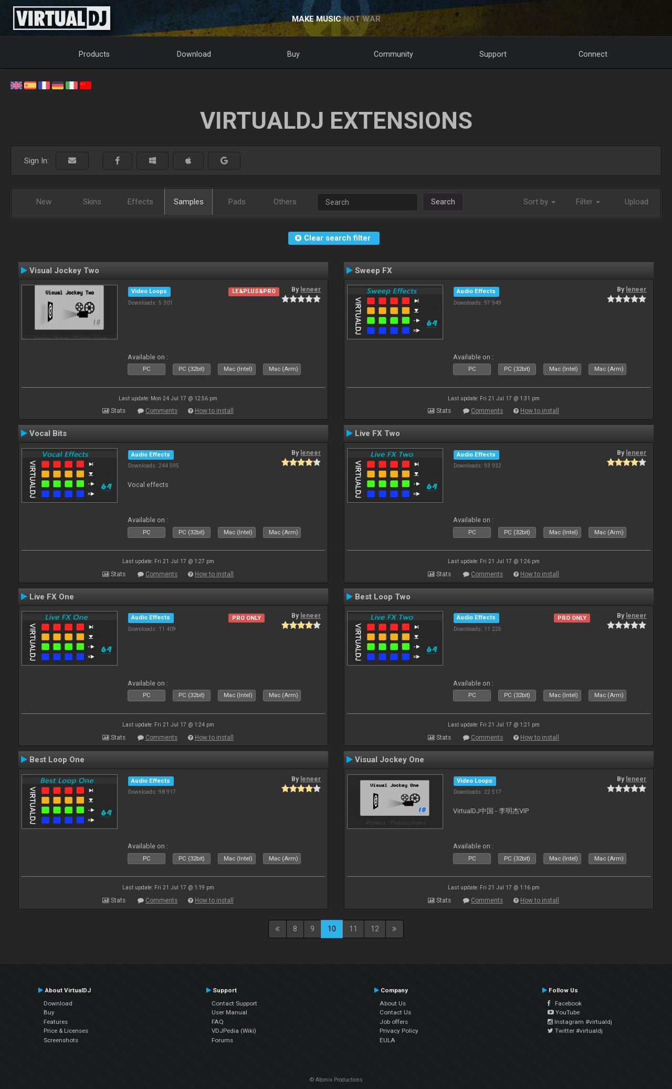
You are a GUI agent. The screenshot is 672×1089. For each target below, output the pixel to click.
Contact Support (234, 1003)
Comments (161, 410)
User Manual (229, 1012)
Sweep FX (373, 270)
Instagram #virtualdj (580, 1021)
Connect (593, 54)
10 (332, 929)
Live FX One (51, 596)
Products (94, 54)
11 (353, 929)
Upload (636, 201)
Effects (140, 201)
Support (493, 54)
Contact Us (395, 1012)
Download (194, 54)
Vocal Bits (48, 433)
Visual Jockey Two (64, 270)
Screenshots (61, 1040)
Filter (588, 201)
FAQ (218, 1021)
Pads (237, 201)
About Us (393, 1003)
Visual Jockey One (389, 759)
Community (393, 54)
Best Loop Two (383, 596)
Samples (189, 201)
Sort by (539, 201)
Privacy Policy (399, 1030)
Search (443, 201)
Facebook (565, 1003)
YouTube (564, 1012)
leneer (310, 289)
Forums (222, 1040)
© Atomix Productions (336, 1079)
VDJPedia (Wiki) (234, 1030)
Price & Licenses (66, 1030)
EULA (387, 1040)
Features (56, 1021)
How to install (214, 410)
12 (375, 929)
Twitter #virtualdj (575, 1030)
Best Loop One (57, 759)
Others (285, 201)
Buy (293, 54)
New (43, 201)
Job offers (394, 1021)
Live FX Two (377, 433)
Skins (92, 201)
